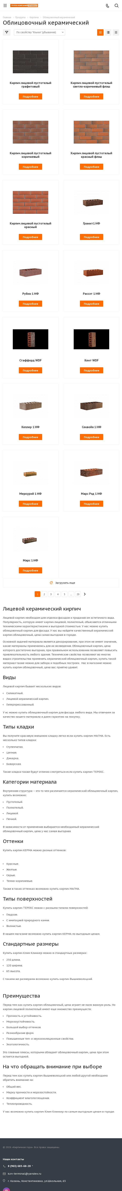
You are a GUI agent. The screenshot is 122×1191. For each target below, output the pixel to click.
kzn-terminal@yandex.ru (24, 1173)
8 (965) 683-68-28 (19, 1166)
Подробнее (30, 96)
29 (78, 594)
